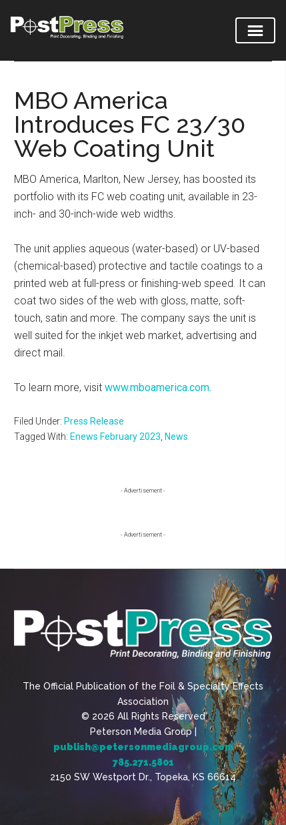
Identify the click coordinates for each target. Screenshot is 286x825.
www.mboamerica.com (157, 387)
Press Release (94, 421)
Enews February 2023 (115, 436)
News (176, 436)
